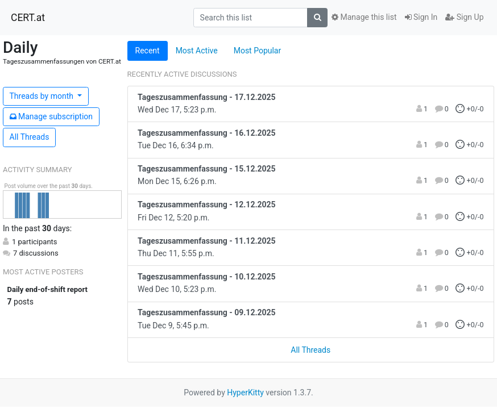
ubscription (51, 116)
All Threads (29, 136)
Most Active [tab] (197, 50)
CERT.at (28, 17)
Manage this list (364, 17)
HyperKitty (245, 392)
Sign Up (464, 17)
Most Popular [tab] (257, 50)
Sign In (421, 17)
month (43, 96)
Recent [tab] (147, 50)
